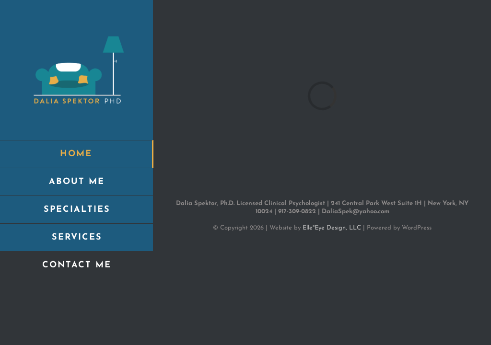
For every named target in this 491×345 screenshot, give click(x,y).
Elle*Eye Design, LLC (332, 228)
